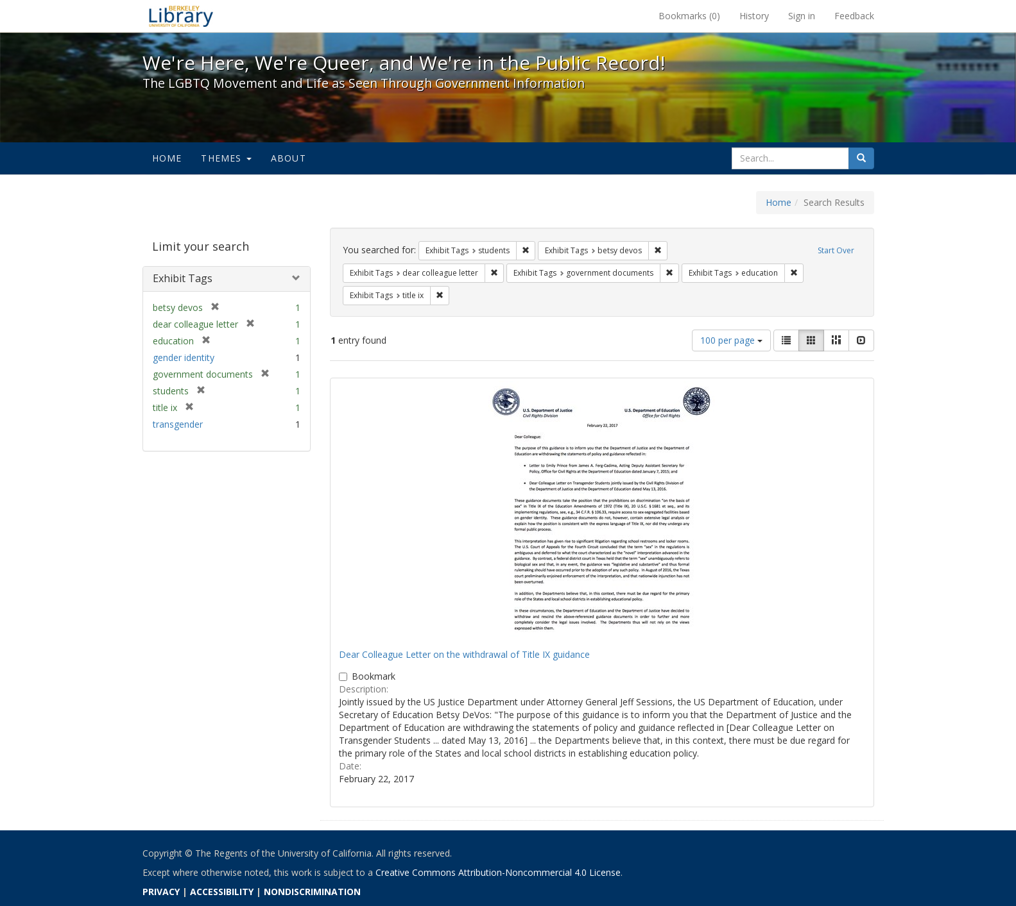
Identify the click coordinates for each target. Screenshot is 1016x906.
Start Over (836, 250)
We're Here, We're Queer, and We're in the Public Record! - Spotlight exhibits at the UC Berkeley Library (181, 16)
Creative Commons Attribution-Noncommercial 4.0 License (498, 872)
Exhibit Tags (182, 278)
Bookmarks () (689, 16)
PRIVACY (161, 891)
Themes (226, 158)
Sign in (801, 16)
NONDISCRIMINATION (312, 891)
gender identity (183, 357)
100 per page (731, 340)
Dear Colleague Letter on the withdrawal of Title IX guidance (464, 654)
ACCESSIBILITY (222, 891)
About (288, 158)
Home (167, 158)
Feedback (854, 16)
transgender (178, 424)
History (754, 16)
